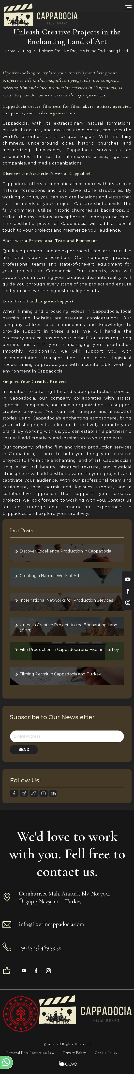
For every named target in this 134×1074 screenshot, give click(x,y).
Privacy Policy (74, 1052)
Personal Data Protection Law (30, 1052)
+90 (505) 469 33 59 (40, 947)
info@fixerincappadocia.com (51, 924)
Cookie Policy (106, 1052)
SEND (23, 749)
